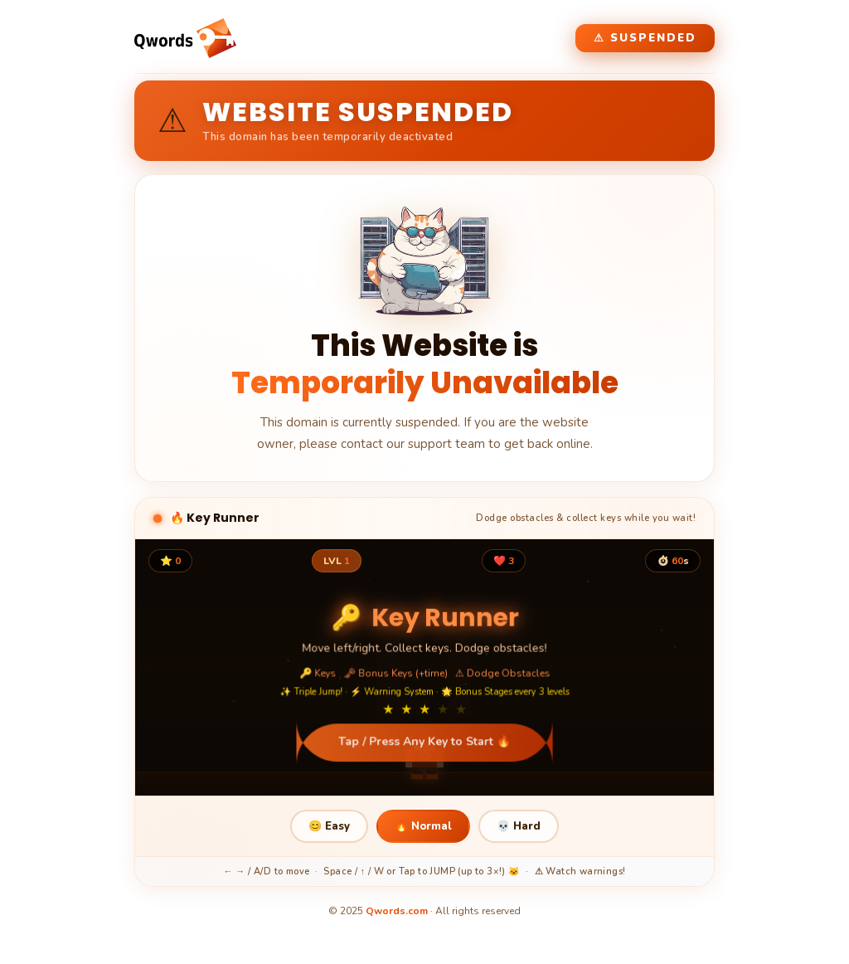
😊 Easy (329, 826)
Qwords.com (397, 911)
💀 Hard (519, 826)
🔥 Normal (423, 826)
